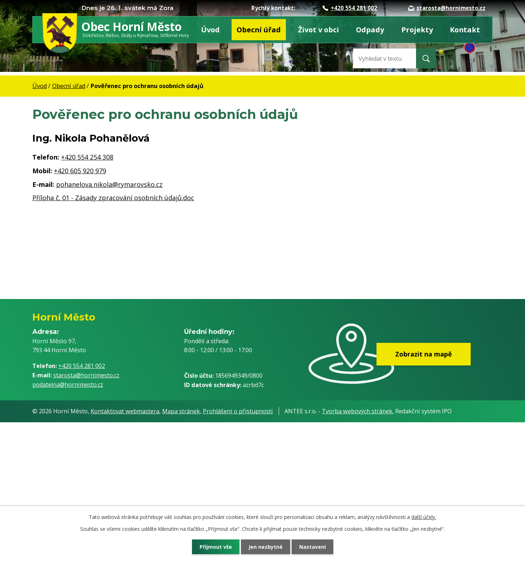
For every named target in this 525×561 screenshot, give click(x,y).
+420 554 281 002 (350, 8)
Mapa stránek (181, 411)
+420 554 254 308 (87, 157)
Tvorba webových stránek (357, 411)
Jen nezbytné (265, 546)
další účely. (423, 517)
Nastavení (312, 546)
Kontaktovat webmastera (125, 411)
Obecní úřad (259, 30)
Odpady (370, 30)
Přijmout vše (216, 546)
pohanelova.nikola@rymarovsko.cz (109, 184)
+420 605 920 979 (80, 170)
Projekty (417, 30)
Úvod (210, 30)
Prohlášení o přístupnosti (238, 411)
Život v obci (318, 30)
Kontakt (465, 30)
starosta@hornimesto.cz (446, 8)
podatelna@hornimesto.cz (67, 384)
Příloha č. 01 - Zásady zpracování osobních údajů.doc (113, 197)
